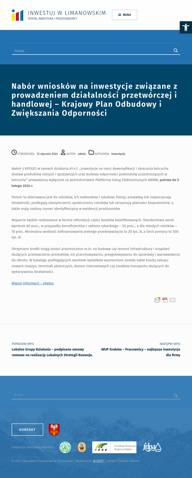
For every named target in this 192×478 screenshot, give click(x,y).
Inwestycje (118, 154)
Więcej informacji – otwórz (33, 283)
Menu (127, 15)
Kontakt (27, 429)
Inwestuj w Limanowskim (67, 12)
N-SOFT (99, 461)
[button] (186, 27)
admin (82, 154)
